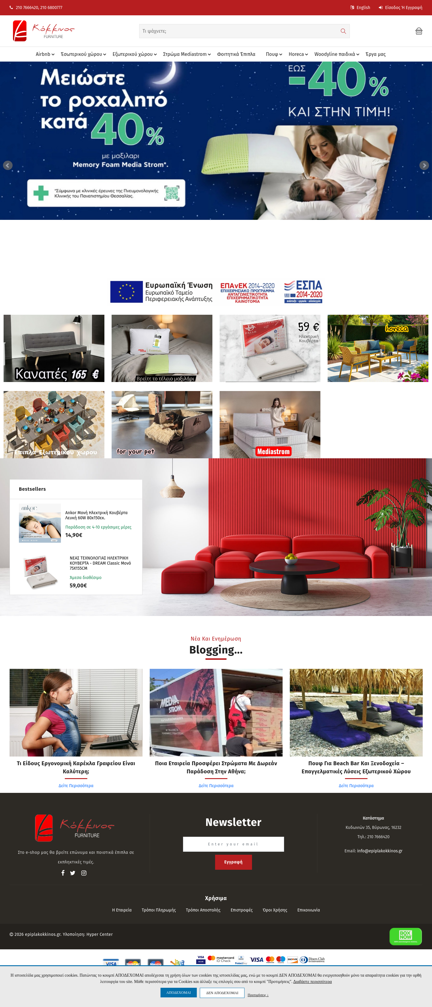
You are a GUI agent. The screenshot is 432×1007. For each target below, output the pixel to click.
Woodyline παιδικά (337, 54)
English (360, 7)
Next (424, 165)
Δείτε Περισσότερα (75, 785)
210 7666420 (24, 7)
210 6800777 (51, 7)
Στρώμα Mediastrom (188, 54)
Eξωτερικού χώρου (135, 54)
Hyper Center (99, 934)
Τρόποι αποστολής (203, 910)
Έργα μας (376, 54)
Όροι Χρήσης (275, 910)
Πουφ (275, 54)
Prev (8, 165)
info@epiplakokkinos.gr (379, 851)
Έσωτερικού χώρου (84, 54)
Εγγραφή (233, 862)
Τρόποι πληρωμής (159, 910)
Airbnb (46, 54)
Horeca (299, 54)
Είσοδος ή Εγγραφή (400, 7)
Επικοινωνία (308, 910)
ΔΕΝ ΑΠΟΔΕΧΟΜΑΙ (222, 993)
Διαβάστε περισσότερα (312, 981)
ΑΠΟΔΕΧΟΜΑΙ (178, 992)
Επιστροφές (242, 910)
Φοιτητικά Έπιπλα (236, 54)
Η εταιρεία (121, 910)
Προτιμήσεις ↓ (258, 995)
